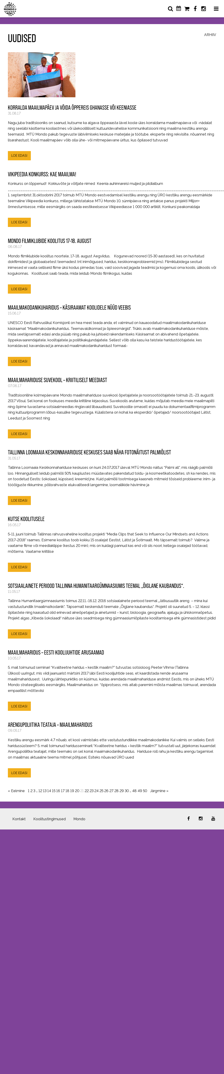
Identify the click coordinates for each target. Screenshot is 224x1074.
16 (58, 791)
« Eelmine (16, 791)
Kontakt (19, 819)
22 (87, 791)
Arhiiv (210, 35)
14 (49, 791)
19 (72, 791)
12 (40, 791)
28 (116, 791)
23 (91, 791)
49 (140, 791)
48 (134, 791)
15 (53, 791)
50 (145, 791)
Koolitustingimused (49, 819)
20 (77, 791)
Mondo (79, 819)
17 (63, 791)
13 (44, 791)
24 (96, 791)
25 (101, 791)
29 (122, 791)
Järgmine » (159, 791)
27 (111, 791)
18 (67, 791)
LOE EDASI (19, 155)
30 (127, 791)
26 (106, 791)
